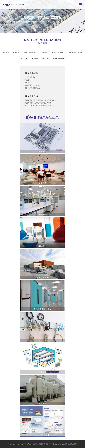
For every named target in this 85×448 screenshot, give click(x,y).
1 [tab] (40, 31)
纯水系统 (35, 59)
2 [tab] (43, 31)
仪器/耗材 (44, 52)
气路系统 (24, 59)
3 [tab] (45, 31)
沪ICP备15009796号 (60, 444)
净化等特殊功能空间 (76, 52)
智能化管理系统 (58, 59)
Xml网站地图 (72, 444)
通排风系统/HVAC (58, 52)
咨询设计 (5, 52)
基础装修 (16, 52)
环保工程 (45, 59)
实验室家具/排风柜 (30, 52)
